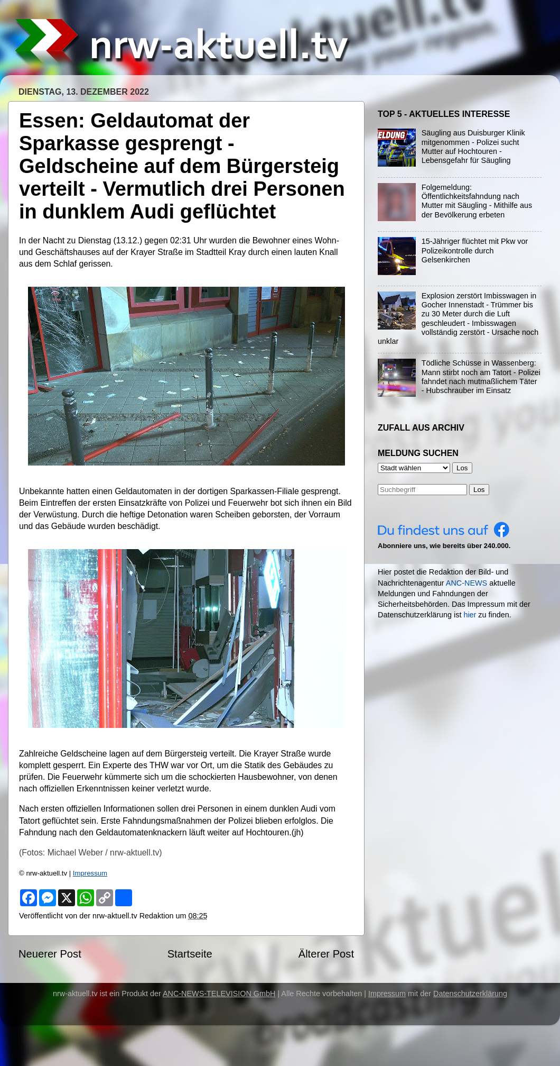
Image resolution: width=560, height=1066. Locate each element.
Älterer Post (326, 954)
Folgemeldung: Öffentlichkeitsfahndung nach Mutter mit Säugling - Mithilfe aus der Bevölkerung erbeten (477, 201)
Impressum (90, 873)
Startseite (189, 954)
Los (479, 490)
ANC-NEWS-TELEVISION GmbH (219, 993)
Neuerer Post (49, 954)
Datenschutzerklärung (470, 993)
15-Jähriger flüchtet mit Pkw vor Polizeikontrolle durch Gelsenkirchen (475, 250)
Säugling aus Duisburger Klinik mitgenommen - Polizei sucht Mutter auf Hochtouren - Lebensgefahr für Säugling (473, 147)
